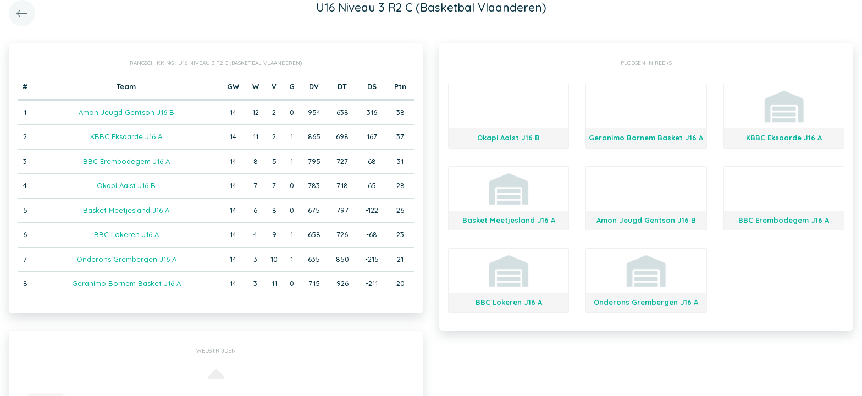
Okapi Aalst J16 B (126, 185)
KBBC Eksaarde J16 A (126, 136)
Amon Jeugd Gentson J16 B (126, 112)
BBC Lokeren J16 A (126, 234)
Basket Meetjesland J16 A (126, 210)
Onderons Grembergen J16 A (126, 259)
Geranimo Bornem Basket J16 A (126, 283)
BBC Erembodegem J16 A (126, 161)
